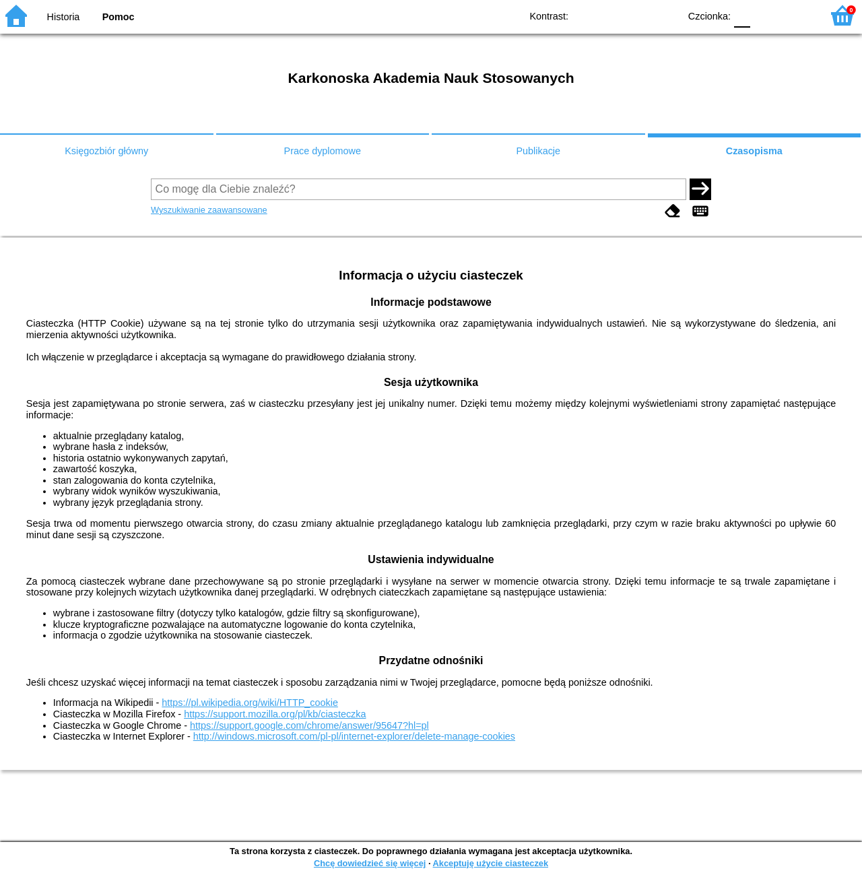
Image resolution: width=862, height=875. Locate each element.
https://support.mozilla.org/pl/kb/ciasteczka (275, 714)
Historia (63, 16)
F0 (741, 15)
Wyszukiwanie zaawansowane (209, 210)
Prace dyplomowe (322, 150)
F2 (796, 15)
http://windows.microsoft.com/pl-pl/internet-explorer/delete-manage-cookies (354, 736)
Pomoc (118, 16)
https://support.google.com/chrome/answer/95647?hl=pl (309, 725)
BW (611, 15)
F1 (765, 15)
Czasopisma (754, 150)
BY (665, 15)
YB (638, 15)
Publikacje (538, 150)
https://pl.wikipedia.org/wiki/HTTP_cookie (250, 702)
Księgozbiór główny (106, 150)
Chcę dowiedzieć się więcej (370, 863)
